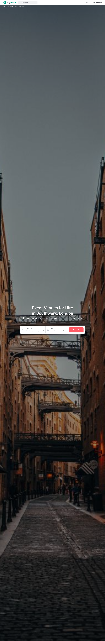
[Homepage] (9, 2)
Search (76, 330)
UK (4, 6)
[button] (27, 2)
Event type (29, 328)
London (8, 6)
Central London (14, 6)
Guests (53, 328)
